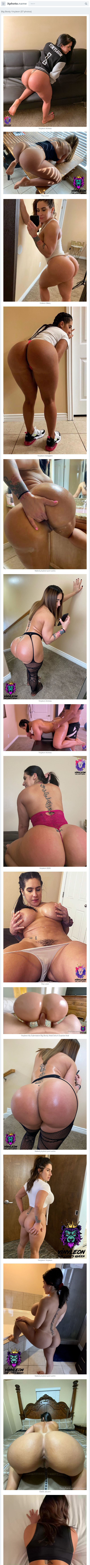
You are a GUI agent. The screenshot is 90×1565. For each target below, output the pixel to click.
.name (17, 4)
